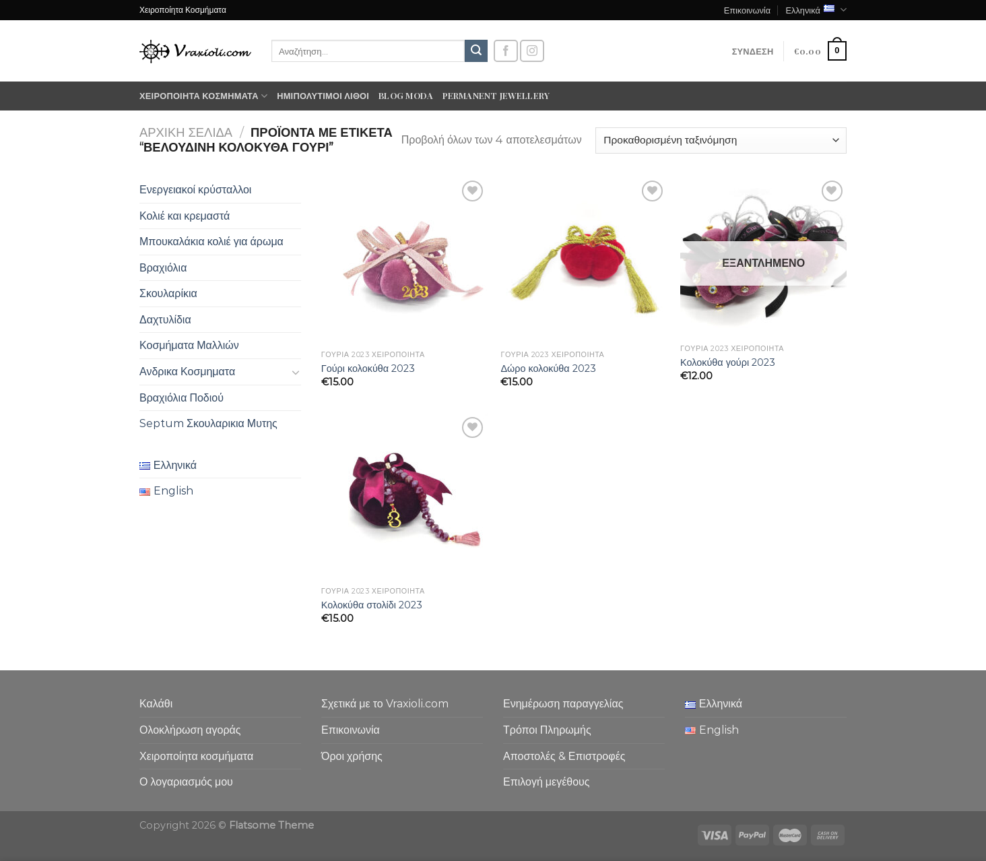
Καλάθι (155, 703)
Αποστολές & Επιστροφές (564, 756)
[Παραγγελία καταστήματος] (721, 140)
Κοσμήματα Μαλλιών (189, 345)
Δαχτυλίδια (165, 319)
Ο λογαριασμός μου (186, 781)
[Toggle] (295, 372)
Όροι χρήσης (352, 756)
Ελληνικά (816, 9)
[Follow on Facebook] (506, 51)
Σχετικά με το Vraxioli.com (385, 703)
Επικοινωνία (747, 9)
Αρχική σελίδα (185, 132)
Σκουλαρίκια (168, 293)
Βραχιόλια (163, 267)
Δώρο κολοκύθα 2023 (547, 368)
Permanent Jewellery (496, 95)
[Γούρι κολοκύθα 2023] (404, 260)
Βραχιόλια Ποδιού (181, 397)
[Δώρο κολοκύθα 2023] (583, 260)
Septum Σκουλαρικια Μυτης (208, 423)
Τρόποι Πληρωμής (547, 730)
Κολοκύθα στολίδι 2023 (371, 605)
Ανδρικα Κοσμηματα (187, 371)
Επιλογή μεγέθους (546, 781)
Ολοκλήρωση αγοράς (190, 730)
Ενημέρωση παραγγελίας (563, 703)
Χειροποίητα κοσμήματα (203, 96)
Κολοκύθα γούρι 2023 (727, 362)
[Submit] (476, 51)
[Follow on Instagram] (532, 51)
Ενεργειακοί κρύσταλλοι (195, 189)
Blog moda (406, 95)
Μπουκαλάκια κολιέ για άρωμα (211, 241)
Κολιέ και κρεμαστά (184, 216)
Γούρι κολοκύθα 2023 (368, 368)
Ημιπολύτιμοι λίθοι (323, 95)
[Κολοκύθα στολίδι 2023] (404, 497)
